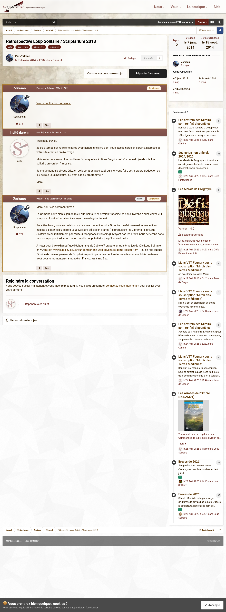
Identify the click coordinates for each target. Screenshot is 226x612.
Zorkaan (25, 56)
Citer (47, 125)
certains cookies (52, 607)
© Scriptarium (213, 541)
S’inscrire (202, 22)
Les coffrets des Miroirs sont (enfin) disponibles (194, 121)
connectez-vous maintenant (122, 285)
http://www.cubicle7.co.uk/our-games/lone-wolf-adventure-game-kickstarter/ (91, 249)
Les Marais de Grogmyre (195, 189)
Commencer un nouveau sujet (105, 73)
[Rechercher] (20, 22)
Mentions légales (14, 541)
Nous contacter (31, 541)
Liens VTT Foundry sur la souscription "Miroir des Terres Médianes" (195, 266)
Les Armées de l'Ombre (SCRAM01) (194, 395)
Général (57, 60)
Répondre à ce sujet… (36, 304)
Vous (175, 8)
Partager (130, 58)
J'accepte (212, 605)
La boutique (196, 8)
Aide (216, 8)
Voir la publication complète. (53, 103)
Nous (158, 8)
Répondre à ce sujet (148, 73)
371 (19, 123)
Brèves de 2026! (189, 461)
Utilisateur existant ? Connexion (175, 22)
